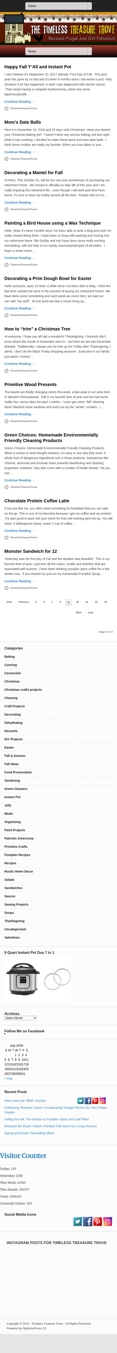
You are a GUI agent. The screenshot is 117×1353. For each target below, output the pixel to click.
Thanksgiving (14, 921)
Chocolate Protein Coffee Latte (36, 500)
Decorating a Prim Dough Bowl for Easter (47, 278)
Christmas (12, 681)
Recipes (10, 863)
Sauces (9, 896)
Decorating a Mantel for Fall (33, 172)
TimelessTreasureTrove (23, 108)
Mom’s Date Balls (22, 122)
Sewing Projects (16, 904)
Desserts (11, 731)
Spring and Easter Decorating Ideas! (29, 1133)
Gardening (12, 780)
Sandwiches (13, 888)
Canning (10, 665)
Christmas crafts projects (23, 689)
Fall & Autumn (14, 756)
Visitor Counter (23, 1155)
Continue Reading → (19, 101)
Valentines (12, 937)
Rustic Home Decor (18, 871)
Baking (9, 656)
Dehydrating (13, 723)
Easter (9, 747)
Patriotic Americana (19, 838)
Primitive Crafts (15, 846)
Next (78, 612)
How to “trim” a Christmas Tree (37, 328)
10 (77, 602)
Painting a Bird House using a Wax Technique (52, 223)
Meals (8, 813)
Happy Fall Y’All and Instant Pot (37, 66)
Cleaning (11, 698)
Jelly (7, 805)
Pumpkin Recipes (17, 855)
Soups (9, 913)
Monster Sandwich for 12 (30, 551)
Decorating (12, 714)
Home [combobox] (32, 6)
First (9, 602)
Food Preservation (18, 772)
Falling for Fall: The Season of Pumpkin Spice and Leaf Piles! (46, 1119)
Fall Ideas (11, 764)
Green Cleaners (16, 789)
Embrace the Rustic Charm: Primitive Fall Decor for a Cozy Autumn (50, 1126)
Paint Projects (14, 830)
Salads (9, 879)
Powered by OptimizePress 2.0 (26, 1328)
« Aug (8, 1078)
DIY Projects (13, 739)
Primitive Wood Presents (30, 384)
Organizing (12, 822)
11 (86, 602)
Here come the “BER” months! (25, 1100)
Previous (24, 602)
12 (96, 602)
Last (90, 612)
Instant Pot (12, 797)
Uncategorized (15, 929)
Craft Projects (14, 706)
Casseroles (12, 673)
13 (105, 602)
